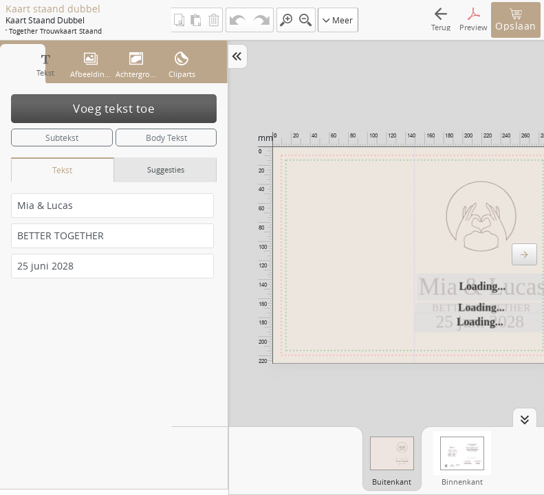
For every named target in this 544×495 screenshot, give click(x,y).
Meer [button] (338, 19)
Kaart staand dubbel (53, 9)
